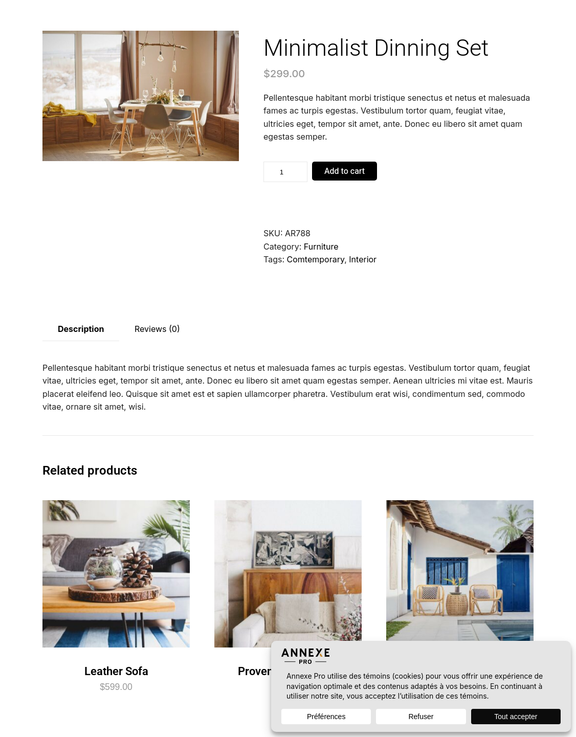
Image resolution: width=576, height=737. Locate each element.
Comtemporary (316, 259)
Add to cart (344, 171)
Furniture (321, 246)
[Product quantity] (285, 172)
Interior (362, 259)
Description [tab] (81, 329)
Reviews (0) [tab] (157, 329)
